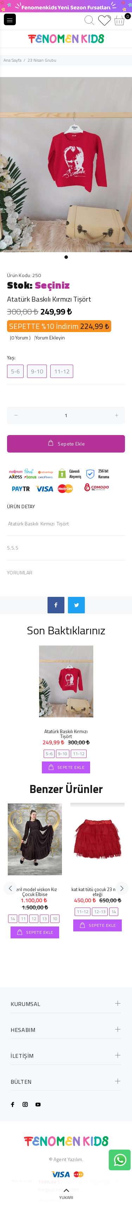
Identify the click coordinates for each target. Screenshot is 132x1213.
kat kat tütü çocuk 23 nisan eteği (97, 892)
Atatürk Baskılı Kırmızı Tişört (66, 734)
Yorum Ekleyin (50, 337)
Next (121, 888)
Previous (10, 888)
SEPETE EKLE (70, 767)
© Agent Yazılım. (66, 1159)
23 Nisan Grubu (41, 60)
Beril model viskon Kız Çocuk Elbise (35, 892)
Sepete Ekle (66, 443)
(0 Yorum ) (20, 337)
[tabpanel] (66, 164)
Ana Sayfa (12, 60)
